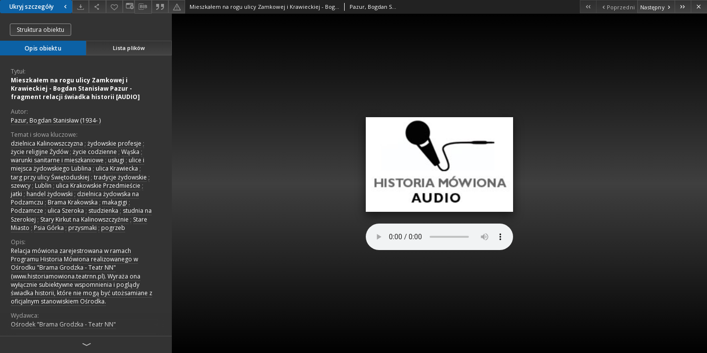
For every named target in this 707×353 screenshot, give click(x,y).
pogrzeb (113, 228)
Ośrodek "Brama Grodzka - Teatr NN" (63, 324)
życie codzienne (95, 152)
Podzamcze (27, 210)
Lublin (43, 185)
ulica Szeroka (66, 210)
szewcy (20, 185)
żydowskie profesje (114, 143)
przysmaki (82, 228)
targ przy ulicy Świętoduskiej (50, 177)
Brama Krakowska (73, 202)
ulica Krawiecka (117, 168)
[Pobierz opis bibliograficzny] (143, 7)
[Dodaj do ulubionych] (114, 6)
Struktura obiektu (40, 29)
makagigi (114, 202)
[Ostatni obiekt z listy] (683, 6)
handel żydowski (50, 194)
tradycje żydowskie (120, 177)
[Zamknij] (699, 6)
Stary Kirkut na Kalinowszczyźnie (84, 219)
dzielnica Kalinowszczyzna (47, 143)
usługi (116, 160)
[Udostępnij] (97, 6)
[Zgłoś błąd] (176, 6)
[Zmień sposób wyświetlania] (129, 6)
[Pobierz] (80, 6)
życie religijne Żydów (39, 152)
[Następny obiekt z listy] (656, 6)
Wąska (130, 152)
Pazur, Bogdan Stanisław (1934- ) (56, 120)
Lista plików (129, 47)
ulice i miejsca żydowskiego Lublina (77, 164)
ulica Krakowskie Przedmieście (98, 185)
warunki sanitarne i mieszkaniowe (57, 160)
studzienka (103, 210)
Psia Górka (49, 228)
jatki (16, 194)
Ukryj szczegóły (39, 6)
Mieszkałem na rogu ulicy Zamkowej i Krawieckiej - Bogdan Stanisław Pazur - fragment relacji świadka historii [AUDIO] (75, 88)
